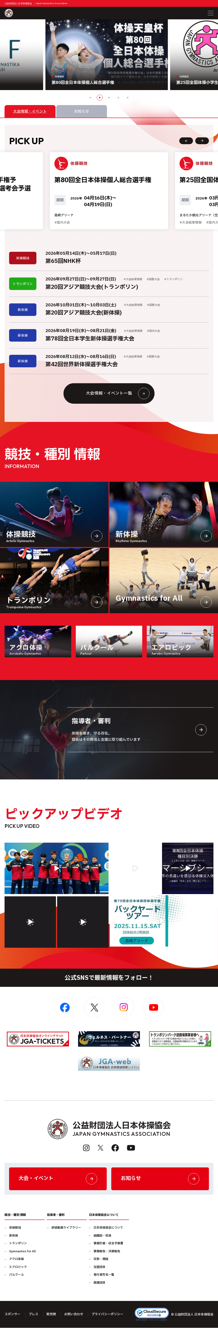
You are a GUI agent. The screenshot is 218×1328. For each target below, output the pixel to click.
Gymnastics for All (22, 1251)
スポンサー (12, 1314)
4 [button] (118, 98)
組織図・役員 (102, 1236)
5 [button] (128, 98)
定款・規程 (101, 1259)
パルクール (16, 1275)
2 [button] (100, 98)
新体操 (13, 1236)
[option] (109, 54)
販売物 (51, 1314)
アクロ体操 (16, 1259)
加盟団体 (99, 1267)
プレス (33, 1314)
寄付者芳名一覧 (104, 1275)
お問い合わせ (73, 1314)
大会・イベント (58, 1178)
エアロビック (18, 1267)
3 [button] (109, 98)
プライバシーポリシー (107, 1314)
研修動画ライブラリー (66, 1228)
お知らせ (160, 1178)
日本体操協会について (108, 1228)
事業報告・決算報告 (107, 1251)
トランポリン (18, 1244)
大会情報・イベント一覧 (118, 393)
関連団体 (99, 1283)
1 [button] (90, 98)
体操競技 (15, 1228)
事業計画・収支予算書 (108, 1244)
